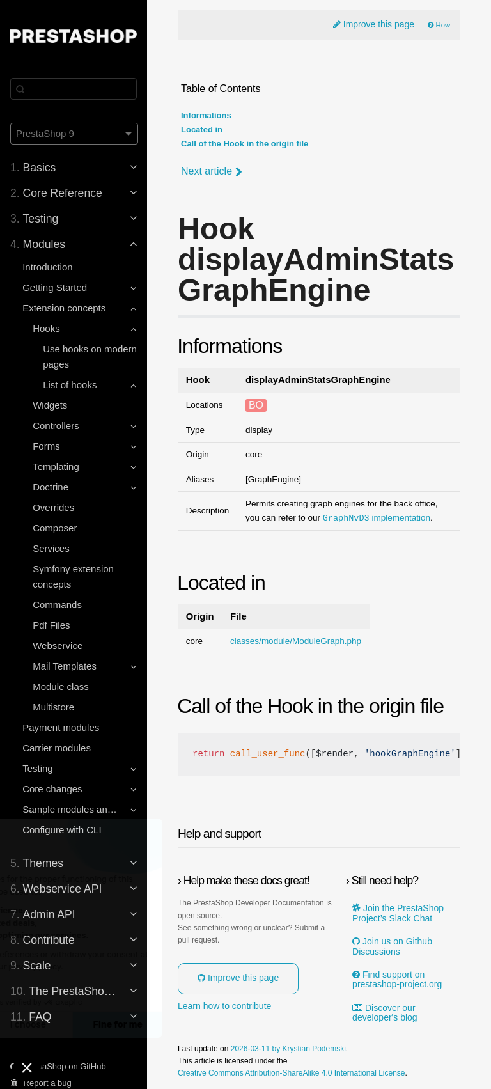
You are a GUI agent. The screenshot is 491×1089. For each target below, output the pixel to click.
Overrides (53, 507)
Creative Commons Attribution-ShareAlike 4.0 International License (291, 1073)
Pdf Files (51, 625)
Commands (57, 604)
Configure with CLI (61, 829)
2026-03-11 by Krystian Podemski (288, 1049)
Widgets (50, 405)
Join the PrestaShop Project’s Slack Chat (398, 913)
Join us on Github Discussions (392, 946)
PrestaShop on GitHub (58, 1066)
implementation (376, 518)
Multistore (53, 706)
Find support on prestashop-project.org (397, 979)
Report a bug (41, 1083)
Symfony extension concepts (73, 576)
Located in (201, 129)
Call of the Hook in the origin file (244, 143)
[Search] (73, 89)
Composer (55, 527)
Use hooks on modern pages (90, 356)
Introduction (47, 267)
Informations (206, 115)
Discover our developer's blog (384, 1012)
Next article (211, 171)
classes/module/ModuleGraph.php (295, 641)
